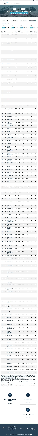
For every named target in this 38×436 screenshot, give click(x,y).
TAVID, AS (8, 131)
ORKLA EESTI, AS (9, 113)
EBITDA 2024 (31, 32)
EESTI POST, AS (9, 169)
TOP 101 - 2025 (5, 20)
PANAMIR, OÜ (9, 67)
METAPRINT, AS (9, 119)
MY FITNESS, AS (9, 83)
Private (34, 27)
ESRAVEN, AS (9, 143)
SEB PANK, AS (9, 363)
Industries (23, 20)
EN (3, 0)
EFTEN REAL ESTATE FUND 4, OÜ (10, 306)
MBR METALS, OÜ (9, 95)
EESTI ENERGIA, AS (9, 366)
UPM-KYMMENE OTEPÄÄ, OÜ (9, 92)
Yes (6, 27)
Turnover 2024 (27, 32)
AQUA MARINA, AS (10, 187)
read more (14, 430)
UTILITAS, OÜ (9, 339)
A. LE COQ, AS (9, 214)
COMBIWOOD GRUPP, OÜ (10, 276)
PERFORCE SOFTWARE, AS (9, 147)
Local (24, 27)
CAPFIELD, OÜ (9, 245)
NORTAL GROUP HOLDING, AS (9, 282)
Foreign (27, 27)
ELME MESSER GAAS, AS (10, 279)
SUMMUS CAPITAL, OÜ (10, 289)
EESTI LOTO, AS (9, 166)
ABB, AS (8, 75)
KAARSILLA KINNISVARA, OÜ (9, 123)
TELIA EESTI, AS (9, 342)
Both (3, 27)
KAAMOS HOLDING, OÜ (10, 225)
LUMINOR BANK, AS (10, 369)
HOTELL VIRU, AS (9, 116)
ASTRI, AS (8, 134)
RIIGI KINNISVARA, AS (10, 352)
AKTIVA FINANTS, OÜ (10, 55)
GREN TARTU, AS (9, 248)
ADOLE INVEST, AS (9, 184)
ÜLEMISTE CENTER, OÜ (10, 255)
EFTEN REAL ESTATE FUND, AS (10, 302)
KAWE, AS (8, 181)
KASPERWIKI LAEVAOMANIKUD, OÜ (10, 252)
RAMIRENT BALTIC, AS (10, 258)
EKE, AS (8, 195)
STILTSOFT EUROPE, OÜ (10, 35)
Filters (14, 20)
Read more (10, 403)
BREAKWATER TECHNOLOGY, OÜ (10, 206)
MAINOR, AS (9, 43)
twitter (34, 0)
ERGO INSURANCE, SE (10, 106)
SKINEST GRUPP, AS (10, 237)
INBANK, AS (8, 39)
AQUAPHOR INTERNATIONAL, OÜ (10, 150)
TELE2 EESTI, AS (9, 140)
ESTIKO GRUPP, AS (10, 172)
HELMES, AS (9, 156)
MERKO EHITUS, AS (10, 284)
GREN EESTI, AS (9, 217)
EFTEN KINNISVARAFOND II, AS (10, 272)
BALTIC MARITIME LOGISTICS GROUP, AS (10, 328)
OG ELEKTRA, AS (9, 198)
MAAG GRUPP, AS (9, 47)
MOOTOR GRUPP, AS (10, 234)
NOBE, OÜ (8, 99)
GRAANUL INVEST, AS (10, 324)
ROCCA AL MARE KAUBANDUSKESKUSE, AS (10, 221)
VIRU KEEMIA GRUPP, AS (10, 346)
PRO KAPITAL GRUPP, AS (10, 109)
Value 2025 (16, 32)
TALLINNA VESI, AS (9, 294)
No (8, 27)
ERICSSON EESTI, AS (10, 291)
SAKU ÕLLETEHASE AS (10, 125)
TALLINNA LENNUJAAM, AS (9, 154)
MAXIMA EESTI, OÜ (10, 208)
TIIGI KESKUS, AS (9, 241)
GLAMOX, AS (9, 190)
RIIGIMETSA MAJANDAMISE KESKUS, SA (9, 332)
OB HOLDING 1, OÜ (10, 79)
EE (2, 0)
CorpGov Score (36, 32)
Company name (10, 32)
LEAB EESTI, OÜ (9, 71)
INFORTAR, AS (9, 355)
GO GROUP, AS (9, 211)
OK (31, 434)
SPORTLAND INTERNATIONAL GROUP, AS (9, 228)
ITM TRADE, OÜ (9, 51)
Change (22, 32)
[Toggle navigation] (34, 3)
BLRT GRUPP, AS (9, 308)
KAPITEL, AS (9, 311)
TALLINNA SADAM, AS (10, 320)
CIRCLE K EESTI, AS (9, 201)
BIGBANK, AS (9, 314)
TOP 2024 (5, 32)
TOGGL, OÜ (8, 128)
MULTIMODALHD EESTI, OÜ (9, 269)
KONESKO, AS (9, 63)
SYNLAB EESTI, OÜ (9, 265)
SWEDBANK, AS (9, 372)
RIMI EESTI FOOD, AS (10, 193)
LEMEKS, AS (8, 231)
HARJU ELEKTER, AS (10, 162)
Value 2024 (19, 31)
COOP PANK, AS (9, 261)
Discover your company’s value (19, 13)
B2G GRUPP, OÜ (9, 87)
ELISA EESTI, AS (9, 298)
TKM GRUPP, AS (9, 335)
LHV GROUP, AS (9, 359)
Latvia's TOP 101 (32, 20)
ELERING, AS (9, 317)
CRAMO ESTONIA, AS (10, 103)
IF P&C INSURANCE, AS (10, 178)
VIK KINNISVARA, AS (10, 137)
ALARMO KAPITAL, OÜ (10, 59)
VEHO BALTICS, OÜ (10, 175)
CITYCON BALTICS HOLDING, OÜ (9, 160)
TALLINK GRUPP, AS (10, 348)
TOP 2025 (2, 32)
